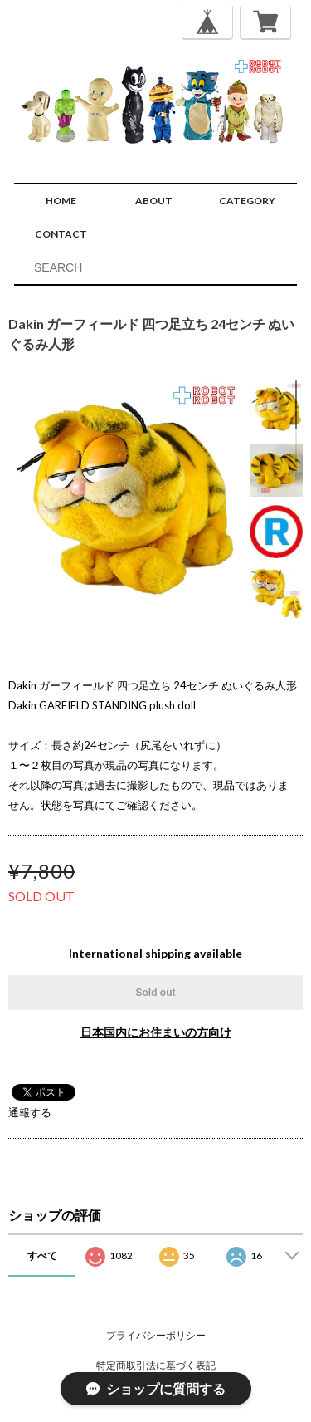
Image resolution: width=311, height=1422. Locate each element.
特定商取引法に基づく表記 (156, 1365)
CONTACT (61, 234)
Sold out (156, 992)
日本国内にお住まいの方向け (155, 1032)
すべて (42, 1255)
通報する (29, 1112)
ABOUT (154, 200)
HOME (61, 200)
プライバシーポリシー (156, 1335)
